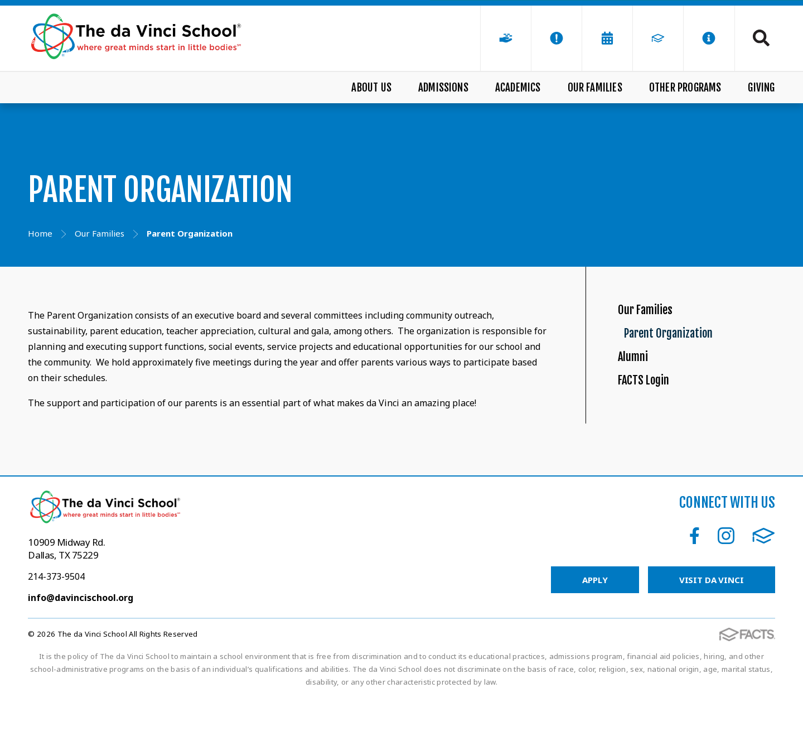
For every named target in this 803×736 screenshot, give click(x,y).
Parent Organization (698, 355)
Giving (761, 87)
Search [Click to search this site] (761, 38)
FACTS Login (653, 431)
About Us (371, 87)
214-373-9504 (56, 615)
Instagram (726, 574)
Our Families (595, 87)
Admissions (443, 87)
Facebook (694, 574)
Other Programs (685, 87)
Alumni (639, 393)
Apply (594, 618)
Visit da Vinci (711, 618)
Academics (518, 87)
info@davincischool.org (80, 636)
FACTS (763, 574)
